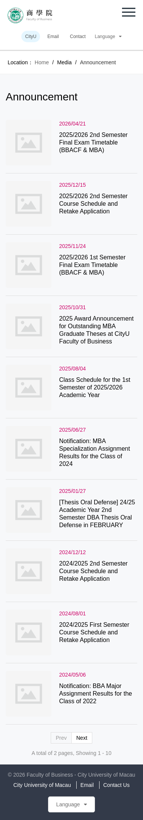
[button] (128, 12)
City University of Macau (42, 785)
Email (53, 36)
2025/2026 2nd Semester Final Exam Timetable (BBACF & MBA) (93, 142)
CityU (30, 36)
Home (42, 62)
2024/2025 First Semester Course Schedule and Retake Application (94, 632)
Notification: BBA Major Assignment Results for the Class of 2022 (95, 693)
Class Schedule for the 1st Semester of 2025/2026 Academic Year (94, 387)
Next (81, 738)
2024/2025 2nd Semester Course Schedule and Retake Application (93, 571)
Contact (77, 36)
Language (108, 36)
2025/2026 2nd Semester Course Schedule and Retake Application (93, 204)
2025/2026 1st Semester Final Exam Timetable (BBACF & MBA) (92, 265)
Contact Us (116, 785)
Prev (61, 738)
